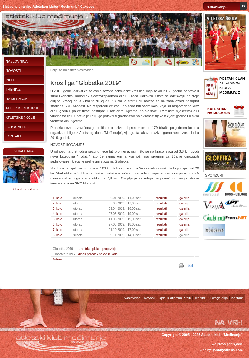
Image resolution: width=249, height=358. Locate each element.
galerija (184, 198)
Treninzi (13, 89)
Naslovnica (17, 61)
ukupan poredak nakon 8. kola (97, 254)
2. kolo (57, 203)
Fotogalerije (19, 127)
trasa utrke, (83, 249)
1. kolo (57, 198)
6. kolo (57, 224)
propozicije (109, 249)
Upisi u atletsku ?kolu (175, 298)
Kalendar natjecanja (218, 111)
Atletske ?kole (20, 117)
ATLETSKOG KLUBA (232, 85)
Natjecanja (16, 99)
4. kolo (57, 214)
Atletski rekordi (22, 108)
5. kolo (57, 219)
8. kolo (57, 235)
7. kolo (57, 230)
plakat (96, 249)
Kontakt (13, 136)
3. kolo (57, 208)
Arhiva (57, 259)
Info (10, 80)
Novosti (13, 71)
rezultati (161, 198)
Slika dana (24, 151)
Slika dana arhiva (25, 189)
